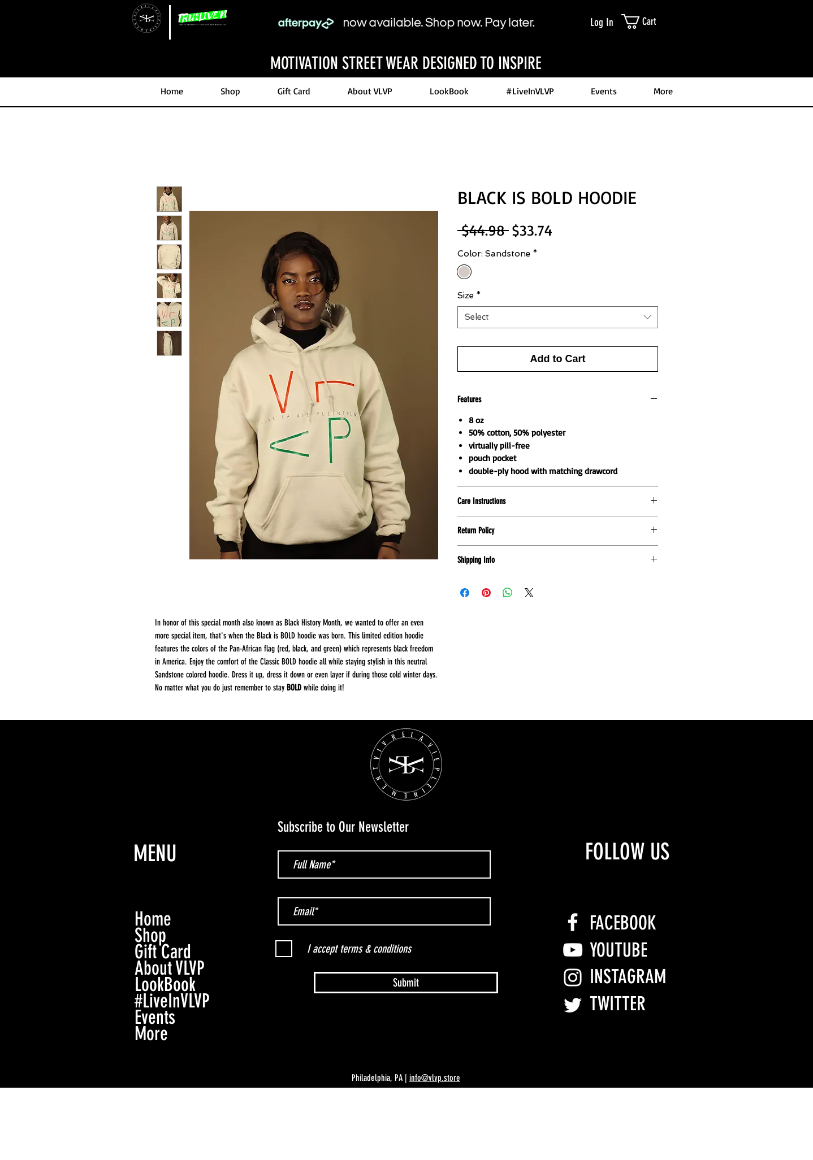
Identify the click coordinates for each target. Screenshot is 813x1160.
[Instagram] (573, 977)
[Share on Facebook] (465, 592)
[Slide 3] (406, 49)
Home (153, 919)
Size (469, 295)
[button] (653, 91)
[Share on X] (529, 592)
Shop (150, 935)
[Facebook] (573, 922)
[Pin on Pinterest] (486, 592)
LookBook (165, 984)
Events (155, 1017)
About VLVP (170, 968)
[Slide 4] (416, 49)
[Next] (749, 63)
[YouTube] (573, 950)
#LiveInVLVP (172, 1001)
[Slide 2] (396, 49)
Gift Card (163, 952)
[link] (652, 21)
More (151, 1034)
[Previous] (64, 63)
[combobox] (557, 317)
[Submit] (406, 982)
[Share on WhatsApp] (507, 592)
